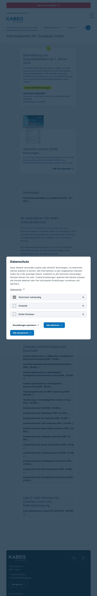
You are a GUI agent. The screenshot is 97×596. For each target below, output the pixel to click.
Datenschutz (16, 289)
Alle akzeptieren (21, 333)
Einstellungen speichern (24, 325)
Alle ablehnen (52, 325)
